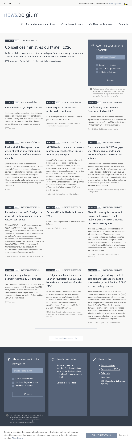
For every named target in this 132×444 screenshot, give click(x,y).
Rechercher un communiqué (40, 24)
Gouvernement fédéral (110, 369)
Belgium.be (105, 373)
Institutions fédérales (107, 72)
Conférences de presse (100, 24)
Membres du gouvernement (110, 68)
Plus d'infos (17, 438)
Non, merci (123, 435)
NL (5, 3)
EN (19, 3)
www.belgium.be (115, 4)
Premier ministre (108, 365)
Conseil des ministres (71, 24)
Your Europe (106, 377)
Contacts (123, 24)
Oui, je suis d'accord (101, 435)
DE (14, 3)
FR (10, 3)
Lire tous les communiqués (66, 338)
